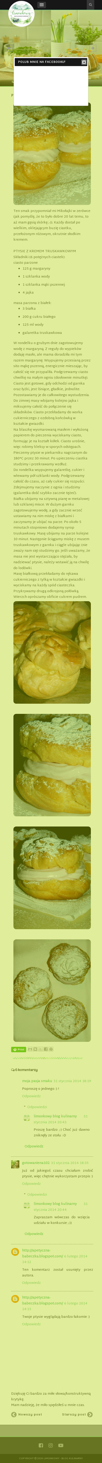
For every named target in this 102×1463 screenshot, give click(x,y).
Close (84, 62)
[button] (41, 5)
